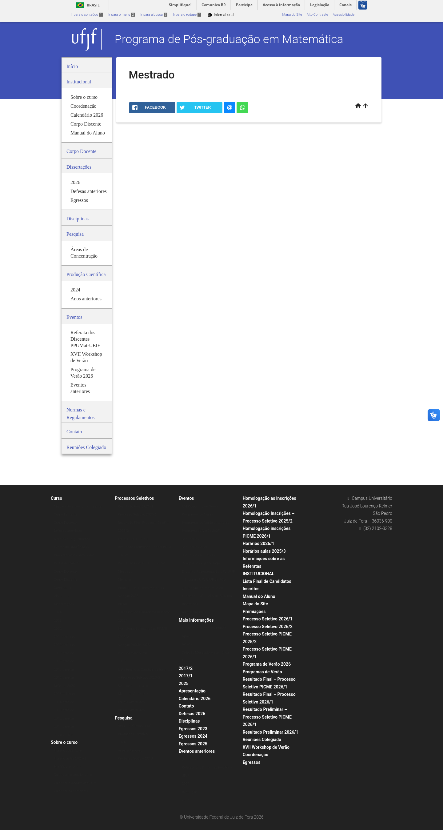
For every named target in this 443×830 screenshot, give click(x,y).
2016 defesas (64, 678)
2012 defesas (64, 718)
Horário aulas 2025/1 (70, 758)
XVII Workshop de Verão (266, 747)
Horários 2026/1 (258, 543)
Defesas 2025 (64, 686)
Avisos (187, 644)
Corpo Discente (65, 514)
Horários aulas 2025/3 (264, 551)
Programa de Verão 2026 (267, 664)
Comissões (62, 588)
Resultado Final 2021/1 (135, 506)
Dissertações (64, 604)
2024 (58, 612)
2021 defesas (64, 637)
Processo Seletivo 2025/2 (137, 514)
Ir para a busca (153, 15)
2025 (184, 683)
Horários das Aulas (68, 750)
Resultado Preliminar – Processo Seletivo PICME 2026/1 (267, 717)
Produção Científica (133, 734)
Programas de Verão (197, 514)
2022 (58, 629)
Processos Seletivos (134, 498)
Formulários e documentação (204, 628)
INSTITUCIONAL (258, 573)
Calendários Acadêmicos (73, 775)
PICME (123, 604)
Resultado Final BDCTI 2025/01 (142, 563)
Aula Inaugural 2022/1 (199, 612)
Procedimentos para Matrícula (141, 588)
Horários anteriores (68, 767)
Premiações (254, 611)
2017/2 (186, 668)
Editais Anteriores (131, 702)
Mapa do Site (292, 15)
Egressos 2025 (193, 743)
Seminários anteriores (198, 555)
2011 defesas (64, 726)
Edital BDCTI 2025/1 (133, 539)
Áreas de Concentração (136, 726)
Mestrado (125, 572)
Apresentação (192, 690)
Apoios (187, 636)
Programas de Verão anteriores (205, 523)
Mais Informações (196, 620)
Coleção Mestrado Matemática (205, 653)
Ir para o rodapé (187, 15)
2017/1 (186, 675)
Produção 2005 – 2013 (135, 758)
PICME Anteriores (131, 710)
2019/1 (123, 661)
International (220, 15)
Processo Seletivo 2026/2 (268, 626)
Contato (186, 706)
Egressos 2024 (193, 736)
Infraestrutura (64, 735)
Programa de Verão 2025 (201, 531)
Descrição (189, 792)
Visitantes (61, 596)
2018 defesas (64, 661)
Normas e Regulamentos (73, 539)
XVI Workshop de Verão (200, 506)
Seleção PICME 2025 (134, 645)
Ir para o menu (121, 15)
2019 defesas (64, 653)
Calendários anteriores (71, 791)
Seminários (190, 539)
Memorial (125, 580)
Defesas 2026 (192, 713)
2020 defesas (64, 645)
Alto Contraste (317, 15)
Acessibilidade (343, 15)
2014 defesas (64, 702)
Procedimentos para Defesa (75, 555)
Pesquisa (124, 718)
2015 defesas (64, 694)
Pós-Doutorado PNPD (134, 653)
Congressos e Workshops (201, 563)
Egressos (252, 762)
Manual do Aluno (259, 596)
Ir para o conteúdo (87, 15)
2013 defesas (64, 710)
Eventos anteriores (197, 751)
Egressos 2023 (193, 728)
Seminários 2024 (195, 547)
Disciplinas (189, 721)
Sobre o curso (64, 742)
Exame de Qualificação (71, 547)
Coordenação (255, 754)
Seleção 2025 (128, 596)
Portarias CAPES (66, 563)
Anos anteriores (130, 750)
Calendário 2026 (194, 698)
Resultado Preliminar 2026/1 (270, 732)
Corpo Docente (65, 523)
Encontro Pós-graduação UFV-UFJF (208, 572)
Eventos (186, 498)
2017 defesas (64, 670)
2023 (58, 621)
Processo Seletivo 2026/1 (268, 618)
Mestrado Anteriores (133, 694)
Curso (56, 498)
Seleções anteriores (133, 686)
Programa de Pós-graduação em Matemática (229, 39)
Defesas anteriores (68, 531)
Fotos (186, 661)
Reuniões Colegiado (262, 739)
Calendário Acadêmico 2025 (75, 783)
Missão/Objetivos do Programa (78, 506)
